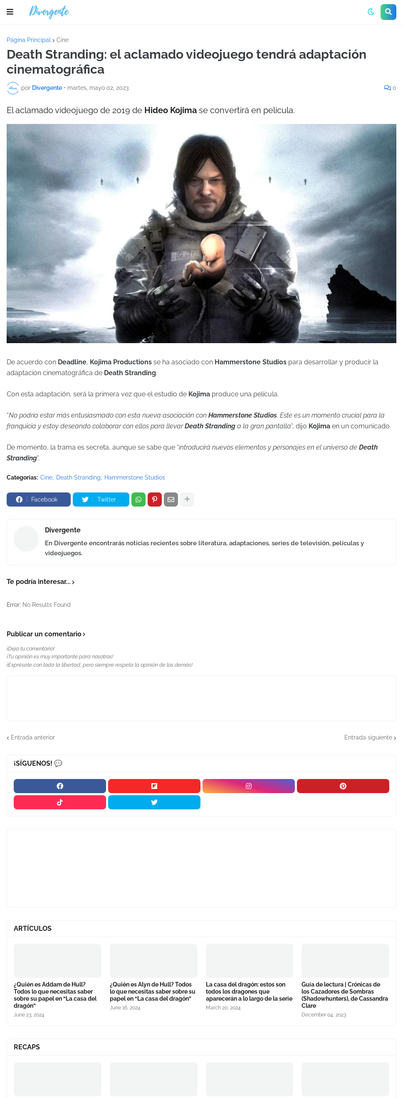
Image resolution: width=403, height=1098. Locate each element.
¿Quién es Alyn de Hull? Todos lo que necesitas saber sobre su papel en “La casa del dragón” (152, 991)
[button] (10, 12)
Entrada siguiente (368, 737)
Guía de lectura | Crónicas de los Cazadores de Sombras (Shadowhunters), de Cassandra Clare (345, 995)
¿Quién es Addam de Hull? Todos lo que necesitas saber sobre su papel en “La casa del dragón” (55, 995)
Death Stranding (78, 477)
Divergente (63, 530)
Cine (63, 40)
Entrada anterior (33, 737)
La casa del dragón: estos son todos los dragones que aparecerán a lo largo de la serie (249, 991)
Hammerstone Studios (134, 477)
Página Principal (29, 40)
